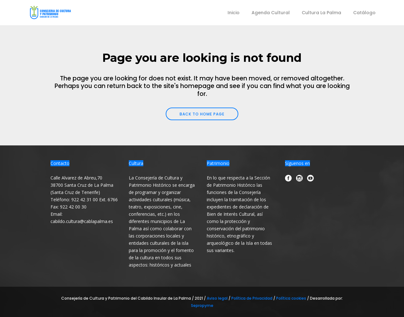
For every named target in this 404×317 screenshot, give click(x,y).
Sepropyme (202, 305)
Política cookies (291, 298)
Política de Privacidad (252, 298)
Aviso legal (218, 298)
